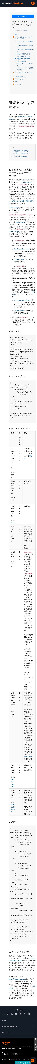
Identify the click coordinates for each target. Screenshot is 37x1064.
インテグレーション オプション (23, 73)
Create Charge (26, 182)
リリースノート (19, 84)
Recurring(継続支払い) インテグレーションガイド (23, 38)
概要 (16, 34)
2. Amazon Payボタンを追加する (25, 46)
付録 (16, 82)
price (12, 523)
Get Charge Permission (22, 249)
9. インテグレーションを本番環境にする (25, 69)
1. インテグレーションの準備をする (25, 42)
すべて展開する (24, 30)
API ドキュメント (19, 79)
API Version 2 (22, 16)
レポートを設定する (20, 76)
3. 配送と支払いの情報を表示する (25, 50)
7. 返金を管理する (21, 61)
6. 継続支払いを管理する (23, 59)
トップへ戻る (18, 1010)
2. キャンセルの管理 (20, 156)
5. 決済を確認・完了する (23, 56)
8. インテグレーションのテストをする (25, 64)
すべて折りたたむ (16, 30)
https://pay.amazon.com (17, 979)
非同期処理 (28, 757)
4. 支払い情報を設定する (23, 54)
